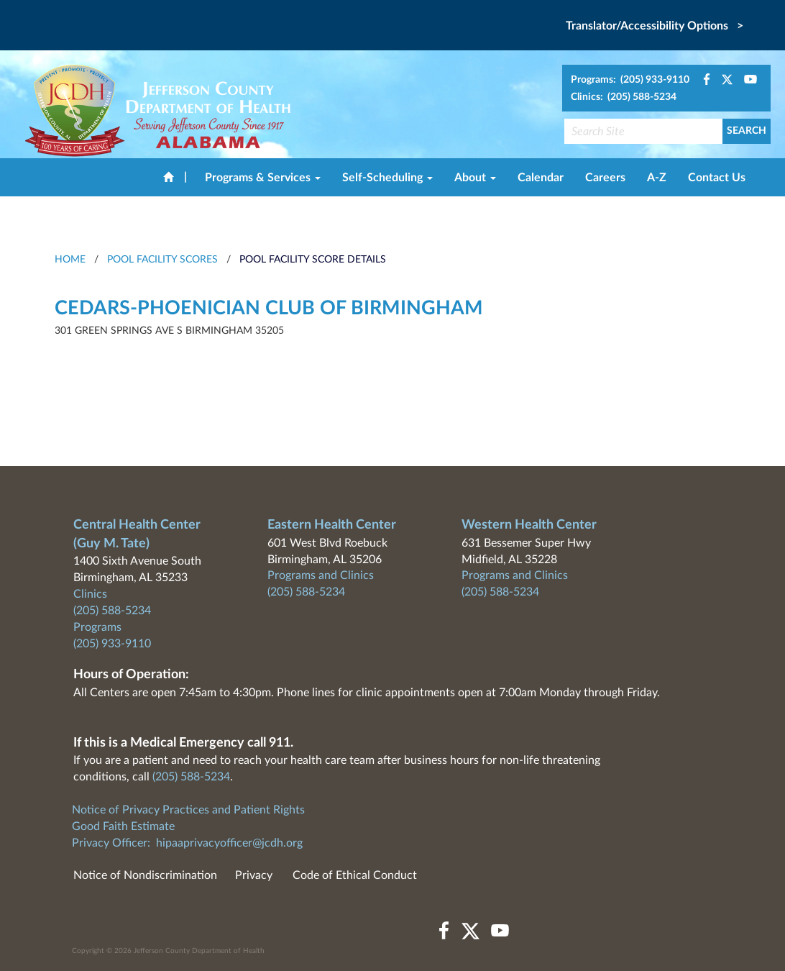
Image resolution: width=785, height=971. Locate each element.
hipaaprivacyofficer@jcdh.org (229, 843)
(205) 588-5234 (112, 610)
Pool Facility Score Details (312, 260)
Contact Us (716, 177)
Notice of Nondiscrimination (145, 875)
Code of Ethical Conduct (355, 875)
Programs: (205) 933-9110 (630, 80)
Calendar (541, 177)
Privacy (253, 875)
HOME (70, 260)
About (475, 177)
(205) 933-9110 (112, 643)
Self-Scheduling (387, 177)
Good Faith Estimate (123, 826)
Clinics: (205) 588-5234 (623, 97)
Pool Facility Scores (162, 260)
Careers (605, 177)
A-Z (656, 177)
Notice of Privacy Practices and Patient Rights (188, 810)
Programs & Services (263, 177)
